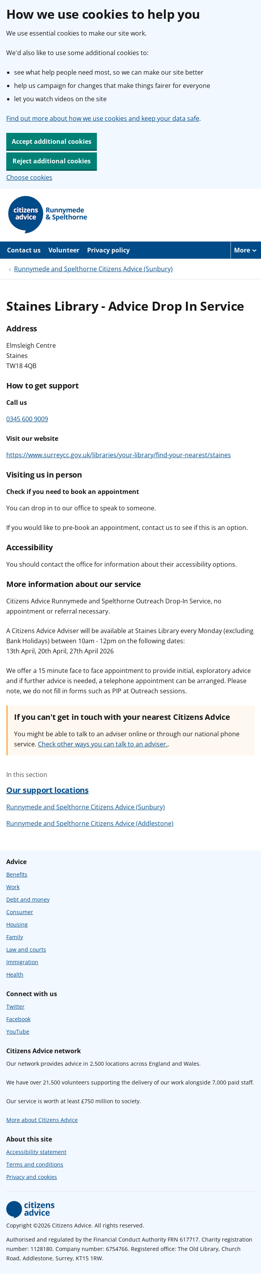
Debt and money (28, 899)
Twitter (15, 1006)
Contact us (24, 250)
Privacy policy (108, 250)
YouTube (17, 1031)
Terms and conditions (34, 1164)
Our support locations (47, 790)
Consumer (19, 912)
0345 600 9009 (27, 419)
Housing (17, 924)
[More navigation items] (246, 250)
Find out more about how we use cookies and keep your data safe (102, 118)
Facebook (18, 1019)
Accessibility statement (36, 1152)
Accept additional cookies (51, 141)
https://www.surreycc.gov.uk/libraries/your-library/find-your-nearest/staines (118, 455)
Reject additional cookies (52, 161)
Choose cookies (29, 177)
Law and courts (26, 949)
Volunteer (63, 250)
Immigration (22, 962)
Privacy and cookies (31, 1177)
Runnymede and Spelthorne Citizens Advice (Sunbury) (93, 269)
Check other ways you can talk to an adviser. (103, 744)
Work (13, 887)
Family (14, 937)
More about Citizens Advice (42, 1120)
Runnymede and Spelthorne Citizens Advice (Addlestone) (89, 823)
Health (14, 974)
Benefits (16, 874)
